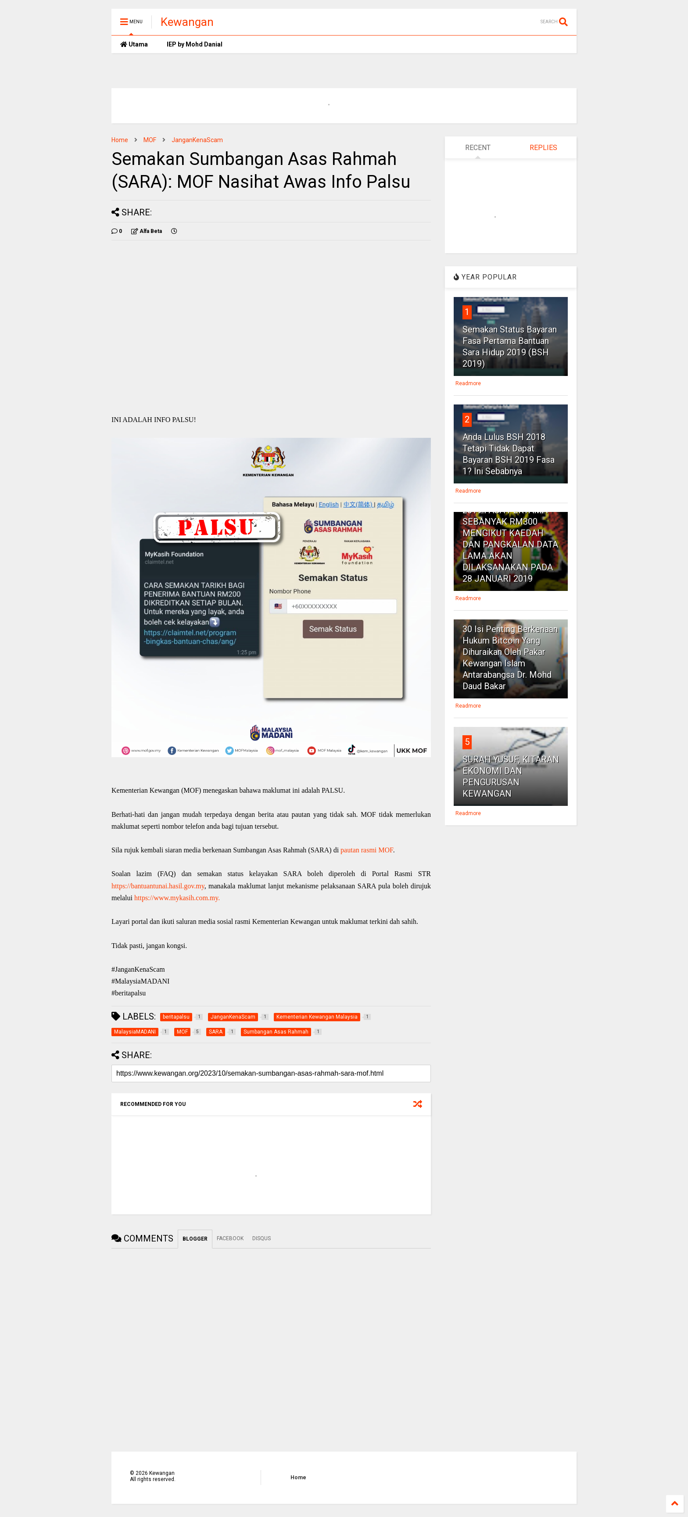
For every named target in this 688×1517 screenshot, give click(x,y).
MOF (149, 139)
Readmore (468, 383)
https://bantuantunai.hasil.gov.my (157, 886)
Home (119, 139)
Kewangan (187, 22)
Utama (134, 44)
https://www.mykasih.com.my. (177, 898)
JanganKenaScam (197, 139)
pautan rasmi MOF (366, 850)
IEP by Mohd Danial (193, 44)
